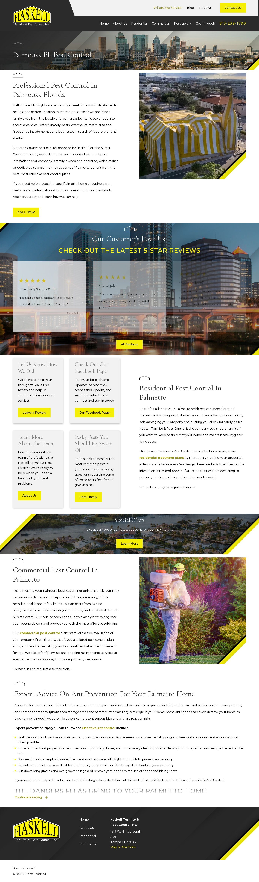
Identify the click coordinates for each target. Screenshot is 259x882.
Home (84, 819)
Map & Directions (122, 847)
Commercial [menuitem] (161, 23)
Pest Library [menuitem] (183, 23)
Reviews (205, 8)
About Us (87, 828)
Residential (88, 836)
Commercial (88, 844)
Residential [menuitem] (139, 23)
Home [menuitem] (104, 23)
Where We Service (168, 8)
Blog (190, 8)
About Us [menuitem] (120, 23)
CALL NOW (26, 212)
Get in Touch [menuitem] (205, 23)
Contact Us (233, 8)
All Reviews (129, 344)
